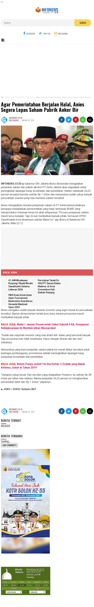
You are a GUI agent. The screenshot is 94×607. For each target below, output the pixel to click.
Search (83, 22)
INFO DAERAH (14, 120)
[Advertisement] (47, 69)
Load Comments (9, 445)
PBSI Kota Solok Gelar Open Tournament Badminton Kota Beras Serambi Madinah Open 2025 (20, 301)
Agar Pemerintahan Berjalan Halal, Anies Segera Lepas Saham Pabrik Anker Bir (42, 107)
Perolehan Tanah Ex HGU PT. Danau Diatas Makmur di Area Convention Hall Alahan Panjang (49, 286)
